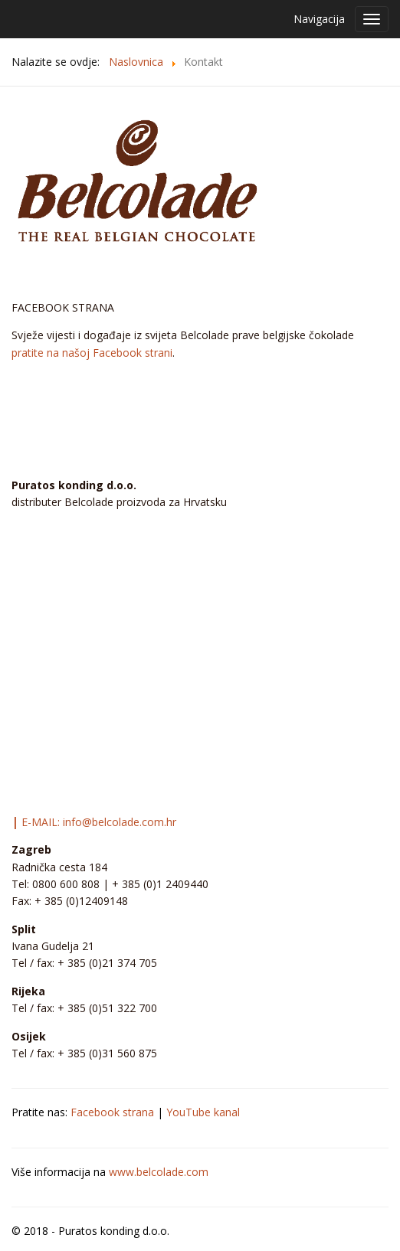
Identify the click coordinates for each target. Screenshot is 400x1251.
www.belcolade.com (158, 1171)
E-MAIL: (37, 822)
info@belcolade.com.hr (119, 822)
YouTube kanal (203, 1112)
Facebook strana (112, 1112)
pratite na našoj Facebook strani (91, 352)
